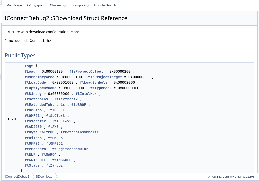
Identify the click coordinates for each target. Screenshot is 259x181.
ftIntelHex (149, 115)
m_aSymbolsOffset (219, 35)
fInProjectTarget (168, 82)
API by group (98, 5)
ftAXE (116, 149)
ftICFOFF (119, 132)
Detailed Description (216, 52)
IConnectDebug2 (80, 176)
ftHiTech (96, 160)
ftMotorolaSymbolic (143, 154)
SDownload (107, 176)
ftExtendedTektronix (108, 126)
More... (139, 31)
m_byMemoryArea (219, 41)
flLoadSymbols (156, 93)
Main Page (77, 5)
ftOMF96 (95, 165)
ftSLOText (118, 137)
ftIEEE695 (124, 143)
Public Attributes (213, 24)
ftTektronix (129, 121)
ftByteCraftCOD (102, 154)
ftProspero (98, 171)
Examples (143, 5)
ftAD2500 (96, 149)
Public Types (211, 13)
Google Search (168, 5)
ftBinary (96, 115)
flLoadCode (98, 93)
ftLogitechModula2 (133, 171)
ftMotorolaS (99, 121)
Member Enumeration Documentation (228, 58)
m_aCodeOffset (217, 30)
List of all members (215, 69)
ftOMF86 (118, 160)
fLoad (93, 71)
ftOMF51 (95, 137)
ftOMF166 (96, 132)
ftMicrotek (98, 143)
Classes (120, 5)
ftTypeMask (164, 104)
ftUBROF (141, 126)
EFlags (89, 66)
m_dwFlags (214, 47)
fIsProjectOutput (149, 71)
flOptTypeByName (103, 104)
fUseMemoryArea (102, 82)
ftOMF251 (117, 165)
